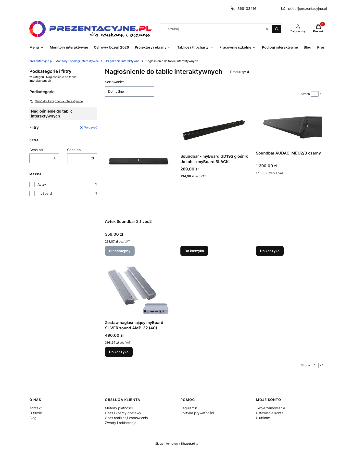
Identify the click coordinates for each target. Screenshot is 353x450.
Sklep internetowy (175, 443)
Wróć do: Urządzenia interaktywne (56, 101)
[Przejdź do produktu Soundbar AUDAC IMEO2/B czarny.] (290, 127)
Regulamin (188, 408)
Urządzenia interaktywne (122, 61)
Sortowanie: (114, 82)
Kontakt (35, 408)
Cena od (36, 150)
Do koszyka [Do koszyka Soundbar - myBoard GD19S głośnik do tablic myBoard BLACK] (194, 251)
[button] (276, 29)
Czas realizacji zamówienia (126, 418)
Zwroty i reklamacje (120, 423)
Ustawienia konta (269, 413)
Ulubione (263, 418)
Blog (33, 418)
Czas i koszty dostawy (123, 413)
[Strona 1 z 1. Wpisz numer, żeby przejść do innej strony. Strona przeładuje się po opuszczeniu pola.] (315, 94)
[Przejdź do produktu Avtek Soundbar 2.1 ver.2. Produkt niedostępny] (139, 161)
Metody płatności (119, 408)
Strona (305, 94)
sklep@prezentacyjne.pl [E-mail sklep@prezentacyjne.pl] (307, 8)
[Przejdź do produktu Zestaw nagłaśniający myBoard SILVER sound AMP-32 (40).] (139, 291)
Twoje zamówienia (270, 408)
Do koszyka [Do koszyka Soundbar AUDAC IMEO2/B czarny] (269, 251)
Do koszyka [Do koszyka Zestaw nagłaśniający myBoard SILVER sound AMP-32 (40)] (118, 352)
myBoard (45, 193)
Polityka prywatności (197, 413)
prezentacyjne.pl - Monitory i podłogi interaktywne (64, 61)
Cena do (74, 150)
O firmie (35, 413)
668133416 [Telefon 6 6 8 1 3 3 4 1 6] (247, 8)
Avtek (42, 184)
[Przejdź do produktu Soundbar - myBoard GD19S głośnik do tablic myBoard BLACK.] (214, 129)
